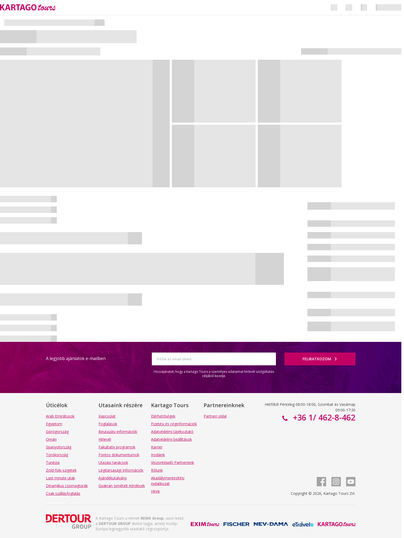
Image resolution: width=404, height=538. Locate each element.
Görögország (57, 431)
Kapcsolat (107, 416)
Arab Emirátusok (60, 416)
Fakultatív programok (116, 447)
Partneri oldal (215, 416)
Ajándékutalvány (112, 477)
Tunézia (53, 462)
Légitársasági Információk (120, 470)
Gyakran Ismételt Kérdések (121, 485)
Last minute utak (60, 477)
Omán (51, 439)
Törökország (57, 454)
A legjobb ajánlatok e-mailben (76, 358)
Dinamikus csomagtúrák (67, 485)
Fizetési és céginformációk (174, 423)
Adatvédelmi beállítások (171, 439)
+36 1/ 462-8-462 (323, 417)
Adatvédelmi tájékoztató (172, 431)
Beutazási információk (117, 431)
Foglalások (107, 423)
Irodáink (158, 454)
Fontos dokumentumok (118, 454)
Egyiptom (54, 423)
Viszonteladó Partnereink (172, 462)
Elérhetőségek (163, 416)
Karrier (157, 447)
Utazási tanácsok (113, 462)
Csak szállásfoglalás (63, 493)
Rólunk (157, 470)
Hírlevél (104, 439)
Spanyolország (58, 447)
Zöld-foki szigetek (61, 470)
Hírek (155, 491)
